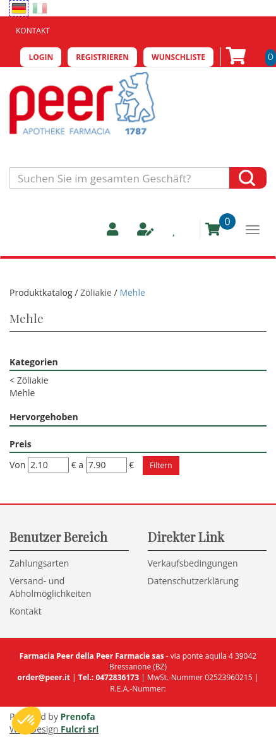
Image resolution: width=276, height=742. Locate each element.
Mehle (22, 393)
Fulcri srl (80, 729)
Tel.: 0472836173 (108, 677)
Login (40, 57)
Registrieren (102, 57)
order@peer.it (44, 677)
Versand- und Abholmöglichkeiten (50, 587)
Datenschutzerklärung (193, 581)
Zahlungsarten (39, 563)
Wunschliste (178, 57)
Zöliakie (96, 292)
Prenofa (78, 716)
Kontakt (33, 30)
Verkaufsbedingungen (193, 563)
